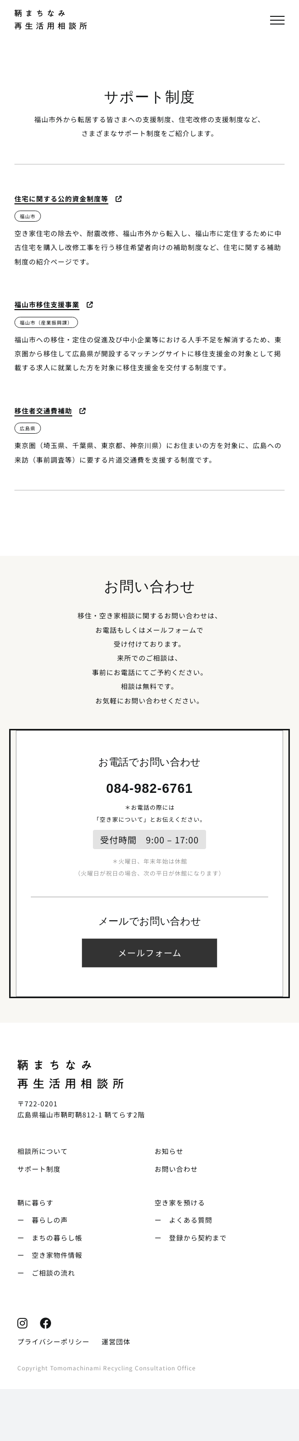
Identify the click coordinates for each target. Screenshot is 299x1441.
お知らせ (169, 1151)
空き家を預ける (180, 1202)
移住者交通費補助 (43, 410)
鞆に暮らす (35, 1202)
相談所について (42, 1151)
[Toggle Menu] (277, 20)
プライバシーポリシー (53, 1341)
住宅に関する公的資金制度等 (61, 198)
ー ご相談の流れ (46, 1273)
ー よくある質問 (183, 1220)
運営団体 (116, 1341)
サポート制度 (39, 1169)
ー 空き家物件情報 (49, 1255)
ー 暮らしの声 (42, 1220)
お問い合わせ (176, 1169)
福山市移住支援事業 (46, 304)
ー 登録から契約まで (191, 1237)
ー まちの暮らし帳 (49, 1237)
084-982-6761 (149, 788)
